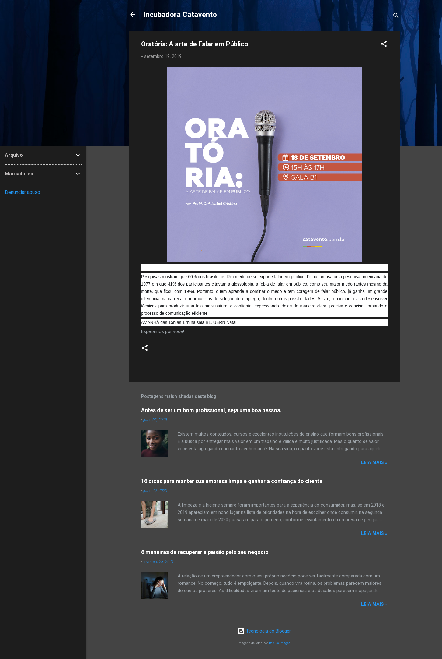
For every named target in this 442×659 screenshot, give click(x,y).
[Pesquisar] (396, 16)
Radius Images (280, 643)
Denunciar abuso (22, 192)
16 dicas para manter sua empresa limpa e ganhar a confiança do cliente (231, 481)
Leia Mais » (374, 462)
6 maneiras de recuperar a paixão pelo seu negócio (205, 552)
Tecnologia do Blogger (264, 631)
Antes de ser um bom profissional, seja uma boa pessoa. (211, 410)
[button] (384, 45)
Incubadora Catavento (180, 14)
